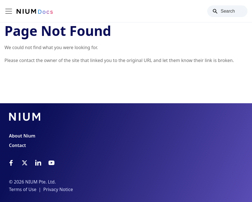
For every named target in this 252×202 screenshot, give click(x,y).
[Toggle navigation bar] (8, 11)
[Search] (227, 11)
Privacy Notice (58, 189)
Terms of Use (22, 189)
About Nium (22, 136)
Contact (17, 145)
